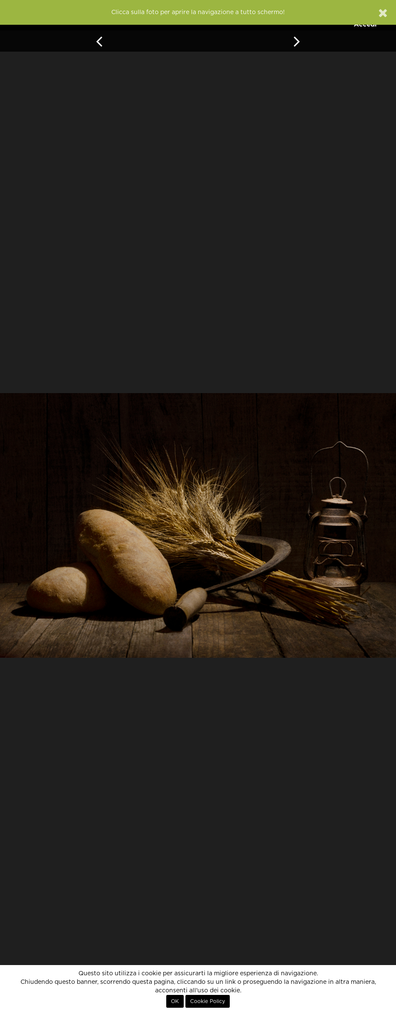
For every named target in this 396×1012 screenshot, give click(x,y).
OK (175, 1001)
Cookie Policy (207, 1001)
